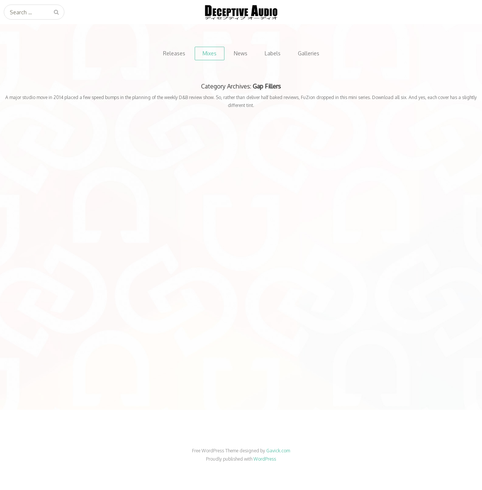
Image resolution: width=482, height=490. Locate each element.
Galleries (308, 53)
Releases (174, 53)
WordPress (264, 459)
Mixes (210, 53)
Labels (273, 53)
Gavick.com (278, 450)
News (240, 53)
